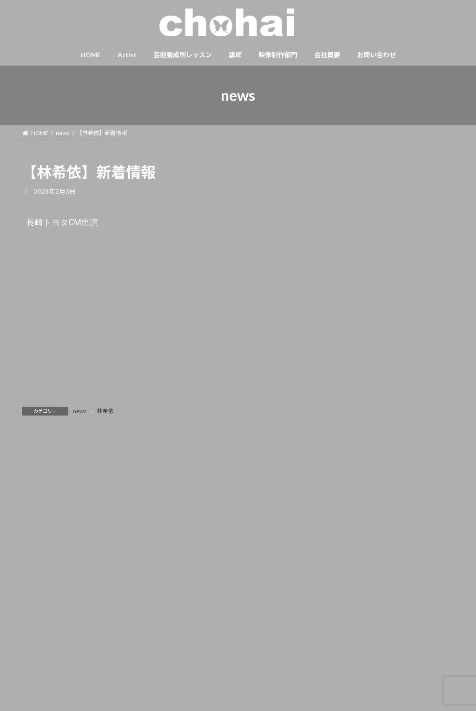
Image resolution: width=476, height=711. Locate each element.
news (79, 411)
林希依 (105, 411)
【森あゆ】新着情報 (408, 297)
